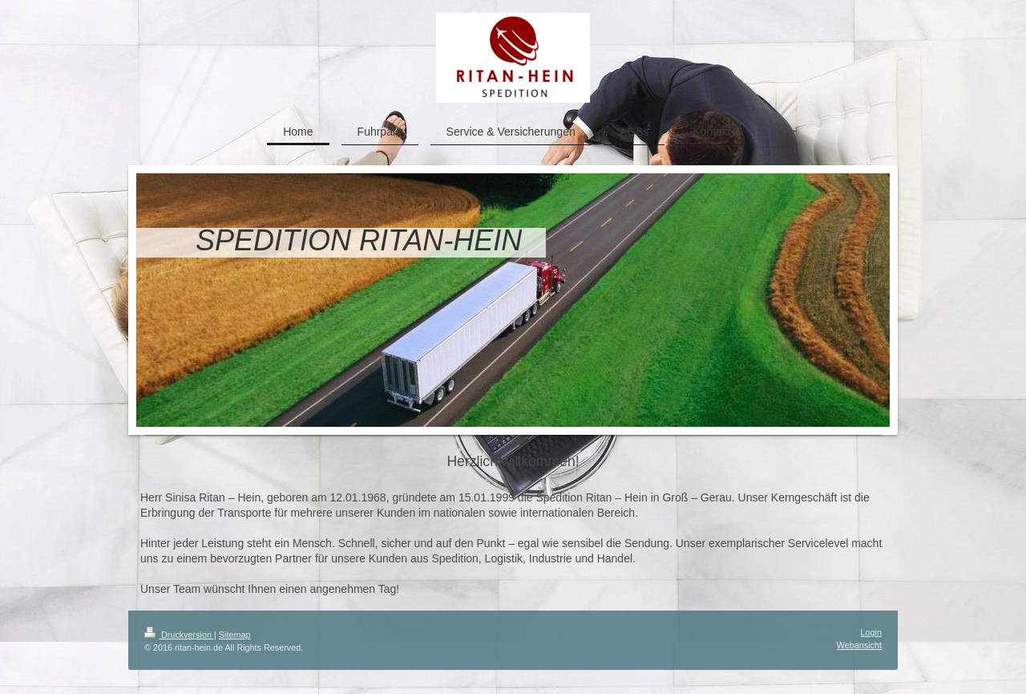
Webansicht (859, 645)
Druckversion (179, 634)
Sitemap (235, 634)
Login (871, 632)
